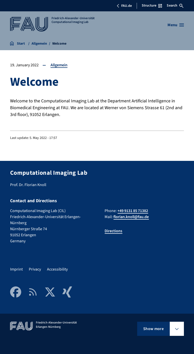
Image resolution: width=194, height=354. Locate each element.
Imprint (16, 269)
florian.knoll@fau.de (131, 217)
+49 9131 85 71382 (132, 211)
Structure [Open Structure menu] (152, 5)
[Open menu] (175, 25)
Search (175, 5)
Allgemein (59, 65)
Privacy (35, 269)
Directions (113, 231)
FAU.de (124, 5)
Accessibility (57, 269)
